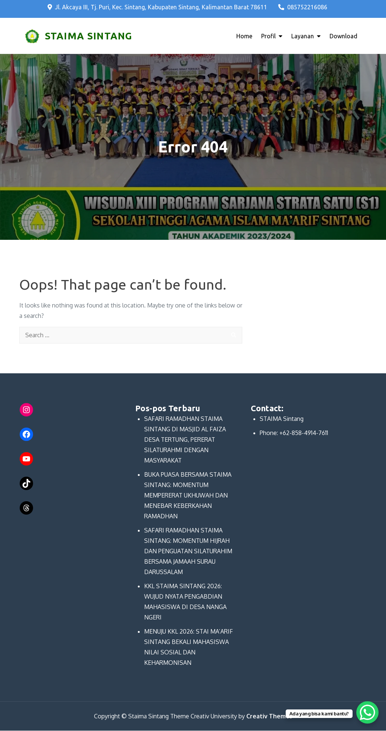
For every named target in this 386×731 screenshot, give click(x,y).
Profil (268, 36)
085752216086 (302, 7)
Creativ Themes (269, 716)
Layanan (302, 36)
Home (244, 36)
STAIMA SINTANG (88, 35)
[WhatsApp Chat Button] (367, 712)
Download (343, 36)
